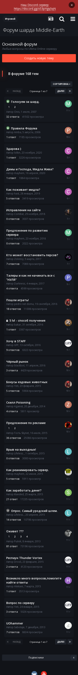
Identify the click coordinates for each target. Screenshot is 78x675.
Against (18, 402)
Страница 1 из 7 (39, 87)
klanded (19, 490)
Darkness (19, 279)
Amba (17, 128)
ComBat (19, 210)
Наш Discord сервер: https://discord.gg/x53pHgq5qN (35, 6)
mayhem (19, 169)
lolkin (17, 148)
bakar (17, 320)
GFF (16, 341)
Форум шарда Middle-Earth (33, 25)
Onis (17, 107)
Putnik (17, 537)
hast (16, 189)
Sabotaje (19, 623)
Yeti (16, 382)
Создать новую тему (39, 54)
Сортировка (61, 79)
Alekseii (18, 582)
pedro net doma (24, 300)
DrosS (17, 557)
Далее (60, 86)
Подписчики (36, 653)
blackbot (19, 361)
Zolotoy (19, 255)
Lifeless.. (19, 449)
